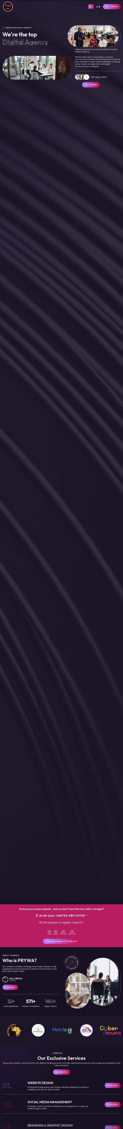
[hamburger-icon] (91, 6)
